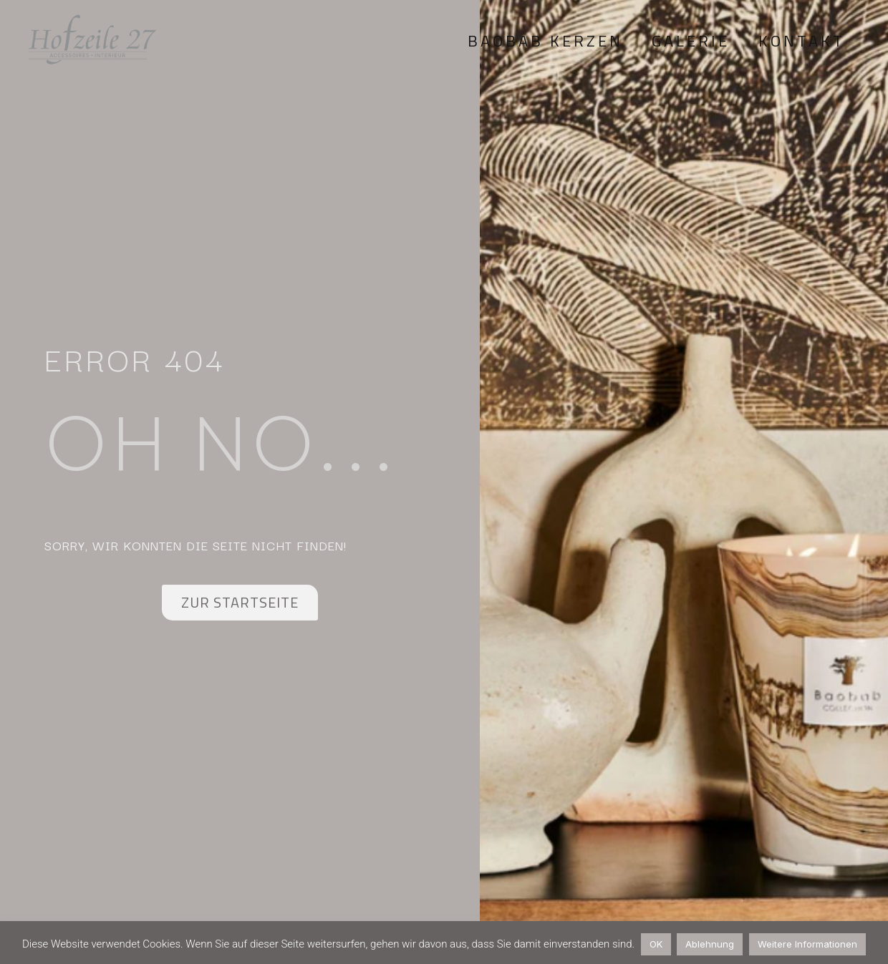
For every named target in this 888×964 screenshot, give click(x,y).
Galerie (691, 41)
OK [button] (656, 944)
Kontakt (801, 41)
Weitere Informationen (807, 944)
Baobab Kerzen (545, 41)
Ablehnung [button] (709, 944)
